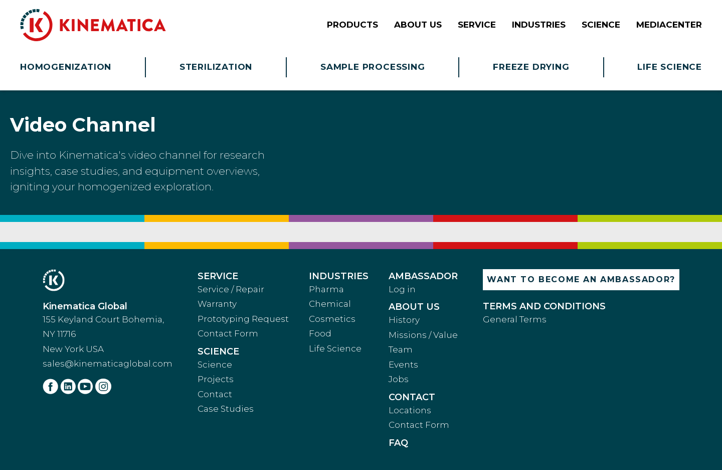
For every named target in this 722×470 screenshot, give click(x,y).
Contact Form (228, 333)
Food (320, 333)
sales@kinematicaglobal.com (107, 364)
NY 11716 (59, 334)
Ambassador (423, 276)
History (404, 320)
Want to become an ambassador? (581, 279)
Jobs (399, 379)
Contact (215, 394)
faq (398, 442)
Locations (410, 410)
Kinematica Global (85, 306)
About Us (414, 306)
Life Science (335, 348)
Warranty (217, 304)
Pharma (326, 289)
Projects (216, 379)
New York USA (73, 349)
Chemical (330, 304)
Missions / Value (423, 335)
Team (401, 349)
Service (218, 276)
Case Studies (226, 409)
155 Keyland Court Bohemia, (103, 319)
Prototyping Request (243, 319)
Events (403, 365)
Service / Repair (231, 289)
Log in (402, 289)
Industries (339, 276)
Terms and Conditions (544, 306)
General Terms (515, 319)
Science (218, 351)
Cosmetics (332, 319)
